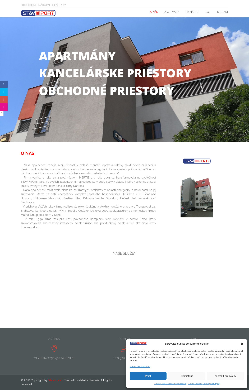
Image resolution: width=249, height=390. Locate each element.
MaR (207, 12)
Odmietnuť (187, 375)
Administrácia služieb (140, 366)
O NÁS (154, 12)
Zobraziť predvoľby (225, 375)
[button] (242, 343)
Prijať (148, 375)
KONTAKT (222, 12)
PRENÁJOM (192, 12)
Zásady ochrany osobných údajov (203, 383)
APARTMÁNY (171, 12)
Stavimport (55, 380)
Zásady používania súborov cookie (170, 383)
